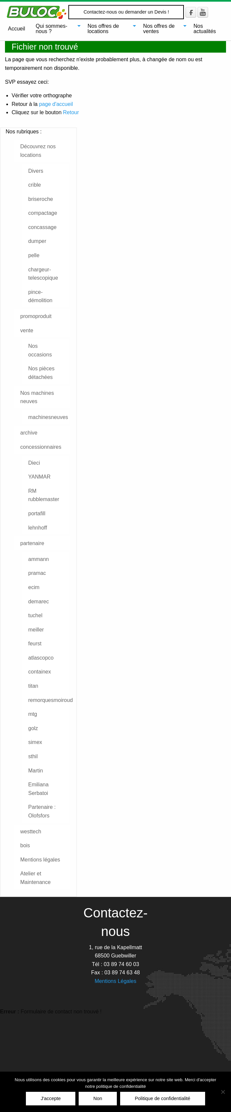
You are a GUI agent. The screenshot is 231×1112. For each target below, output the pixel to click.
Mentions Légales (115, 981)
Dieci (34, 463)
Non (97, 1098)
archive (29, 433)
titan (33, 686)
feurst (34, 643)
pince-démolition (40, 296)
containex (39, 671)
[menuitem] (17, 29)
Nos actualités (204, 28)
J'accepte (51, 1098)
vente (26, 330)
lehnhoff (37, 528)
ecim (33, 587)
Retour (71, 112)
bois (25, 845)
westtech (30, 831)
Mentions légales (40, 859)
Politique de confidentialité (162, 1098)
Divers (35, 171)
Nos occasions (40, 350)
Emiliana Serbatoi (38, 789)
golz (33, 728)
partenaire (32, 543)
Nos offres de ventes (159, 28)
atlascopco (41, 658)
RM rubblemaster (43, 495)
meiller (36, 629)
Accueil (16, 28)
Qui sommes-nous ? (51, 28)
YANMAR (39, 477)
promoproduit (35, 316)
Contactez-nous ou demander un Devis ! (126, 12)
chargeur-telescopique (43, 274)
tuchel (35, 615)
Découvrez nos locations (38, 151)
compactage (42, 213)
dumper (37, 241)
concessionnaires (40, 447)
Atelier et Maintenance (35, 878)
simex (35, 742)
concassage (42, 227)
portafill (36, 513)
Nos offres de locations (103, 28)
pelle (33, 255)
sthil (33, 756)
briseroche (40, 199)
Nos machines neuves (37, 397)
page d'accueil (56, 104)
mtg (32, 714)
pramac (37, 573)
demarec (38, 601)
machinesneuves (48, 417)
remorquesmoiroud (48, 700)
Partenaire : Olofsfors (42, 811)
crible (34, 185)
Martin (35, 770)
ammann (38, 559)
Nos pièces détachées (41, 373)
